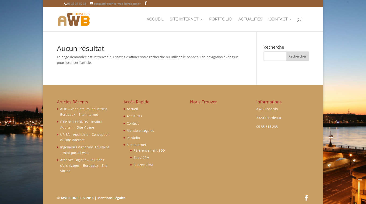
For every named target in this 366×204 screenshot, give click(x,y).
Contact (278, 19)
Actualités (250, 19)
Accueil (155, 19)
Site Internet (184, 19)
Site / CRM (142, 157)
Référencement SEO (149, 150)
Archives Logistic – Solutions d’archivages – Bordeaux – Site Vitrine (83, 165)
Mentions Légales (140, 130)
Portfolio (220, 19)
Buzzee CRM (143, 165)
